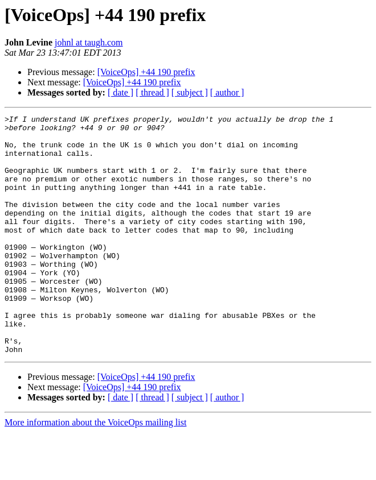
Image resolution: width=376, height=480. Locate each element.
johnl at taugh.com (89, 42)
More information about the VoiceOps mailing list (95, 470)
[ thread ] (152, 92)
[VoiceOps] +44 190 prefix (146, 72)
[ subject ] (189, 92)
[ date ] (120, 92)
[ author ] (227, 92)
